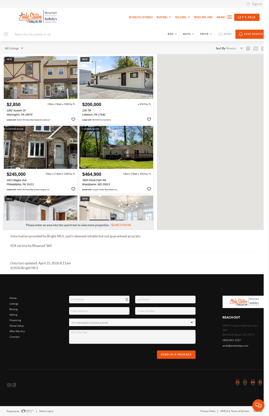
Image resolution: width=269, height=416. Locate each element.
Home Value (16, 325)
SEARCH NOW (121, 225)
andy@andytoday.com (235, 345)
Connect (14, 336)
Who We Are (17, 331)
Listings (13, 303)
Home (13, 298)
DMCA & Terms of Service (234, 411)
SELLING (182, 17)
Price (206, 33)
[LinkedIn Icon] (260, 382)
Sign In (254, 4)
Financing (15, 320)
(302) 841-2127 (231, 340)
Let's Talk (247, 17)
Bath (188, 33)
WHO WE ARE (203, 17)
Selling (13, 314)
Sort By (220, 48)
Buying (13, 309)
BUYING (164, 17)
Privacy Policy (208, 411)
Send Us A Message (176, 354)
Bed (172, 33)
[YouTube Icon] (253, 382)
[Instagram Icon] (245, 382)
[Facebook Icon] (237, 382)
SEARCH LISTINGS (141, 17)
